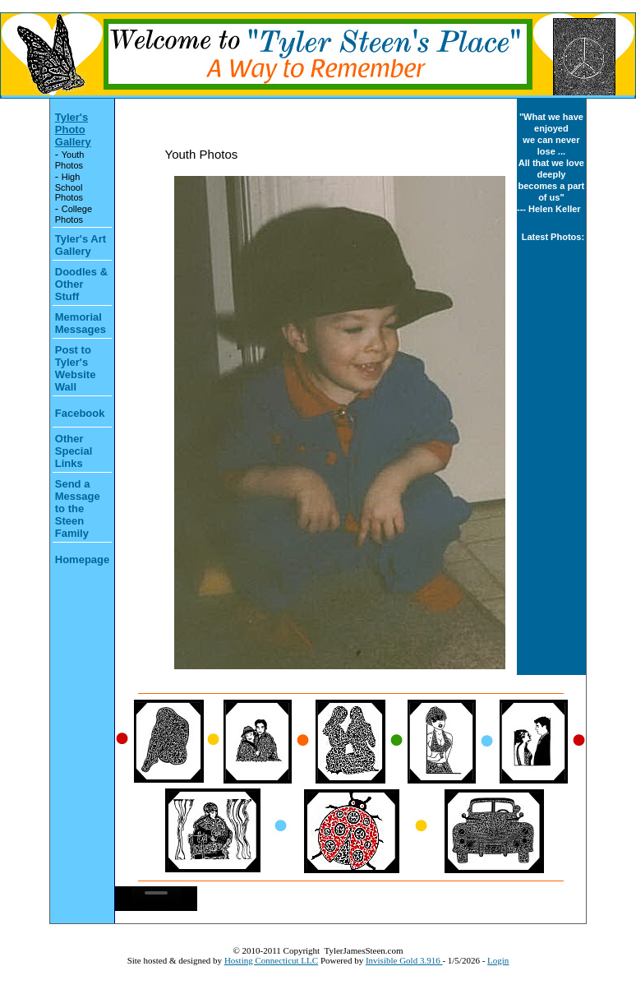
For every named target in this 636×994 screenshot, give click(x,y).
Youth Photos (70, 160)
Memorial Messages (80, 323)
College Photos (73, 214)
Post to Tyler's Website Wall (75, 368)
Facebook (80, 413)
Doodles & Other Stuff (81, 284)
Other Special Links (74, 450)
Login (498, 960)
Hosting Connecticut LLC (271, 960)
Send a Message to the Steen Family (77, 508)
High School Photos (69, 187)
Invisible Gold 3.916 (404, 960)
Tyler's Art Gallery (80, 245)
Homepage (82, 559)
